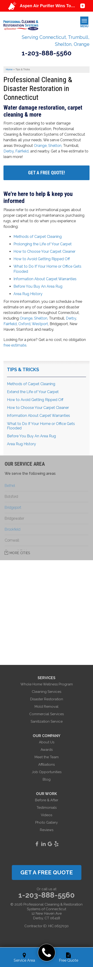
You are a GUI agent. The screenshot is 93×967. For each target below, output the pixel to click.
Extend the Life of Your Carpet (33, 392)
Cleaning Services (46, 692)
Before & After (46, 800)
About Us (46, 742)
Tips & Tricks (23, 369)
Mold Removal (46, 706)
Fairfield (22, 151)
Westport (40, 324)
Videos (46, 815)
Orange (40, 145)
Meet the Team (47, 757)
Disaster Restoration (46, 699)
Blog (47, 779)
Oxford (24, 324)
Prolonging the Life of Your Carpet (42, 244)
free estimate (14, 345)
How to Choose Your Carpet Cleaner (44, 251)
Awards (47, 750)
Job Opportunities (46, 772)
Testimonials (47, 807)
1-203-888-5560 (46, 53)
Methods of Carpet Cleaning (37, 236)
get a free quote (46, 872)
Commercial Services (46, 714)
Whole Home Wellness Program (46, 684)
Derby (8, 151)
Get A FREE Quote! (46, 172)
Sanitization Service (47, 721)
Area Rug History (27, 294)
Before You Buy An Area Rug (37, 286)
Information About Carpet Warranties (45, 279)
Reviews (46, 830)
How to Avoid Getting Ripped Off (41, 259)
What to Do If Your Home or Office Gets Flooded (41, 425)
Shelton (54, 145)
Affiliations (46, 764)
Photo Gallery (46, 822)
